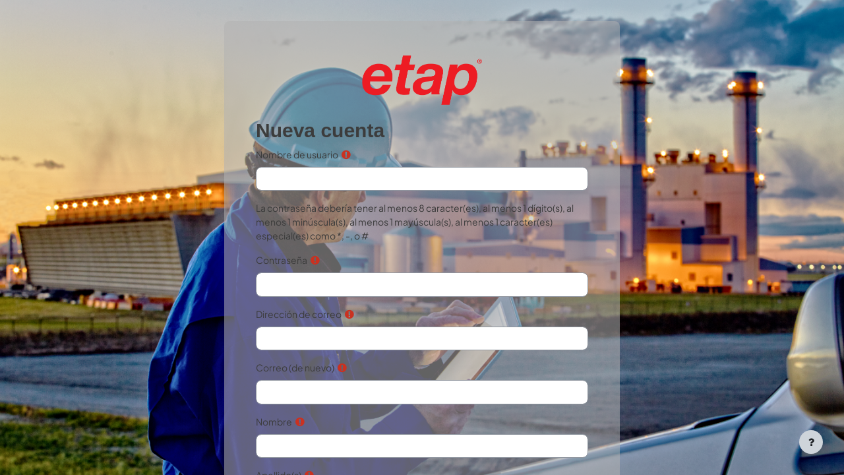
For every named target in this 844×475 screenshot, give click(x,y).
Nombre (274, 422)
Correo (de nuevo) (295, 367)
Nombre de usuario (297, 154)
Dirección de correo (299, 314)
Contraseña (281, 260)
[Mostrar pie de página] (811, 442)
